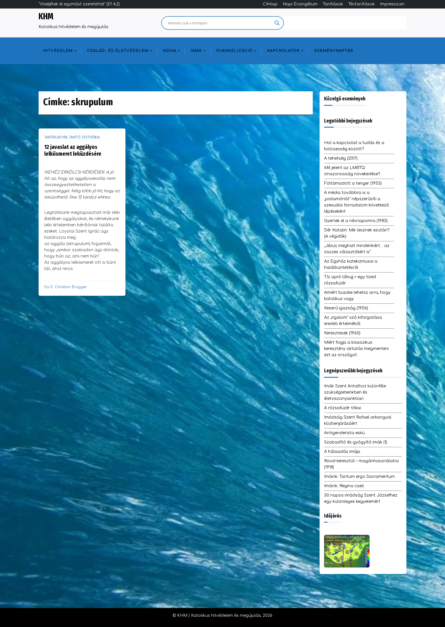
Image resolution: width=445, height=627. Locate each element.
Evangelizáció (234, 51)
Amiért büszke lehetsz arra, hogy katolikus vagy (357, 295)
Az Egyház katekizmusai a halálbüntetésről (350, 264)
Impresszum (392, 4)
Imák (196, 51)
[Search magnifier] (277, 23)
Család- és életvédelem (117, 51)
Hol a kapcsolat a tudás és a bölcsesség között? (354, 146)
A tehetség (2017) (341, 158)
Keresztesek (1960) (342, 333)
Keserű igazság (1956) (346, 308)
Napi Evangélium (300, 4)
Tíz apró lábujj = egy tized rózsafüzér (350, 280)
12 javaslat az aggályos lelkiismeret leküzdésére (72, 150)
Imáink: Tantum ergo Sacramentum (359, 476)
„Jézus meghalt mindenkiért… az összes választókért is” (356, 249)
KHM (46, 16)
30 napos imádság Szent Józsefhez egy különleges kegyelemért (360, 498)
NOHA (169, 51)
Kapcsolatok (283, 51)
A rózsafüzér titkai (342, 408)
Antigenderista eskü (344, 433)
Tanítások (333, 4)
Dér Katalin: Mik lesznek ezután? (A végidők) (356, 233)
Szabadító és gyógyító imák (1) (355, 442)
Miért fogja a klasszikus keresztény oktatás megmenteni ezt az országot (356, 348)
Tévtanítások (361, 4)
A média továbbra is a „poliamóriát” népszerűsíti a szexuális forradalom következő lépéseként (356, 202)
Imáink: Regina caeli (344, 486)
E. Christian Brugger (69, 287)
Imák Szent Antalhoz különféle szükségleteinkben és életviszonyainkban (355, 392)
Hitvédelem (58, 51)
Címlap (270, 4)
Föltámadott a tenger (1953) (353, 183)
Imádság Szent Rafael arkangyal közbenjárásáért (357, 420)
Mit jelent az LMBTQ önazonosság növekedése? (352, 171)
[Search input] (220, 23)
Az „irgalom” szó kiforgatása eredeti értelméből (353, 320)
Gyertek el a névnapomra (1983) (356, 221)
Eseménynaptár (333, 51)
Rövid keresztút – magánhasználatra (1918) (361, 464)
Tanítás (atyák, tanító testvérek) (72, 137)
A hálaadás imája (342, 451)
